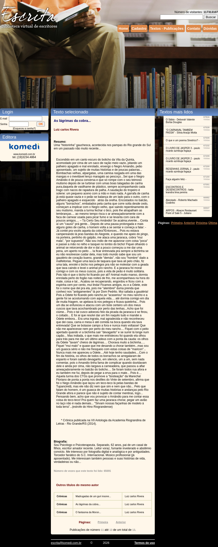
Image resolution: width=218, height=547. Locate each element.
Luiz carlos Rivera (134, 496)
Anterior (121, 522)
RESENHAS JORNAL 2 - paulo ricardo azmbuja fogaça (183, 170)
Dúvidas (210, 28)
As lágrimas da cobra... (88, 504)
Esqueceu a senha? (24, 128)
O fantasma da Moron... (88, 512)
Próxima (201, 223)
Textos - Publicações (166, 28)
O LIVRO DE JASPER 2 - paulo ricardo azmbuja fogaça (183, 160)
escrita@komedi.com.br (66, 543)
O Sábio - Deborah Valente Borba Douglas (180, 121)
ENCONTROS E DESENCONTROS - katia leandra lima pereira (180, 190)
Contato (193, 28)
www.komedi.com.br (24, 154)
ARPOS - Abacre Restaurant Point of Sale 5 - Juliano (181, 211)
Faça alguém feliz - (176, 179)
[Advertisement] (89, 69)
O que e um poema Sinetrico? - (183, 140)
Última (212, 223)
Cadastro (139, 28)
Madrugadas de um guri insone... (93, 496)
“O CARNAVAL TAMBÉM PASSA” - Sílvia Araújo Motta (181, 131)
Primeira (103, 522)
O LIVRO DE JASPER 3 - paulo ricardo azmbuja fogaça (183, 149)
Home (123, 28)
